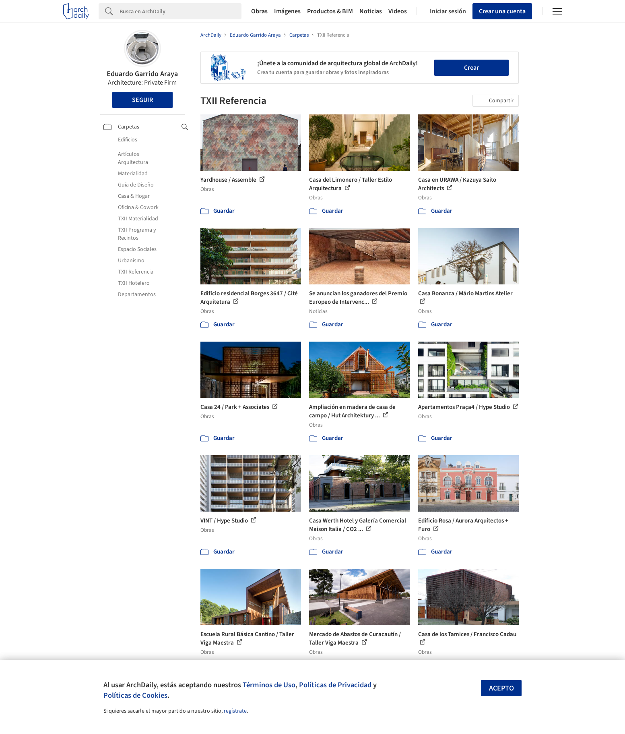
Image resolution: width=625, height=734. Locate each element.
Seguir (142, 99)
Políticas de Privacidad (335, 685)
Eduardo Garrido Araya (142, 74)
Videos (397, 11)
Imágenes (287, 11)
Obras (259, 11)
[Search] (180, 11)
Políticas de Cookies (135, 695)
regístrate (235, 711)
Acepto (501, 688)
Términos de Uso (269, 685)
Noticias (370, 11)
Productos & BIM (330, 11)
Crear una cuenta (502, 11)
